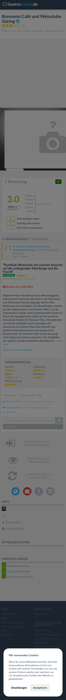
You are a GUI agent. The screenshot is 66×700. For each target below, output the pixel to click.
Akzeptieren (40, 687)
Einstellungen (19, 687)
